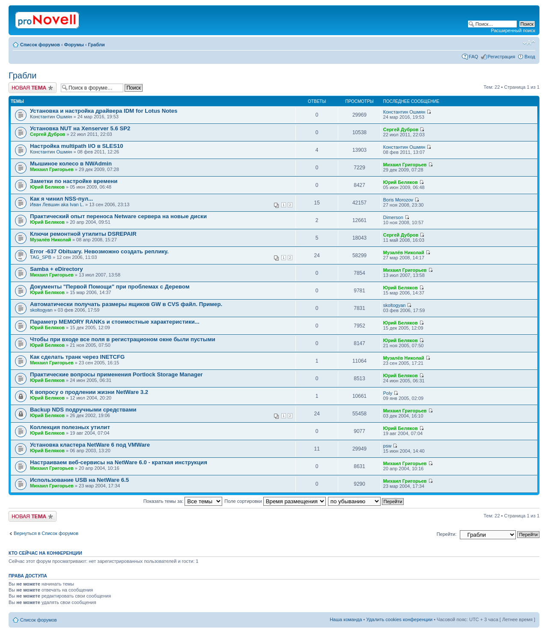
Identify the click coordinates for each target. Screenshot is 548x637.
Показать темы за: (183, 501)
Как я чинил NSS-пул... (61, 198)
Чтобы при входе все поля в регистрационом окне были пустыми (122, 339)
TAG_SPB (40, 257)
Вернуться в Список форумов (46, 533)
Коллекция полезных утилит (70, 427)
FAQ (473, 56)
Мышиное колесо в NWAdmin (71, 163)
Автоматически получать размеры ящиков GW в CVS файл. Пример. (126, 304)
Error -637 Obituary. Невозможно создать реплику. (99, 251)
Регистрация (501, 56)
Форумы (74, 44)
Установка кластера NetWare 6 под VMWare (90, 445)
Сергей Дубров (47, 134)
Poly (387, 393)
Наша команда (346, 619)
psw (387, 445)
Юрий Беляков (47, 186)
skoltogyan (41, 309)
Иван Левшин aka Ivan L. (57, 204)
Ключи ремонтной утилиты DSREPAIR (83, 234)
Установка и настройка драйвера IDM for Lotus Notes (103, 111)
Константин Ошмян (51, 116)
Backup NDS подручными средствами (83, 409)
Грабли (96, 44)
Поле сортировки (274, 501)
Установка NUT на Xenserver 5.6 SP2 (80, 128)
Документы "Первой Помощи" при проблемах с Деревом (110, 286)
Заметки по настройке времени (73, 181)
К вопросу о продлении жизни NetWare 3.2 (89, 392)
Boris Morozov (398, 199)
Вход (529, 56)
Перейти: (447, 534)
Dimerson (393, 217)
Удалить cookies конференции (399, 619)
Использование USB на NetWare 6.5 (79, 480)
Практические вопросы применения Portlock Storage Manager (116, 374)
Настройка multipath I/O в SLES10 (76, 146)
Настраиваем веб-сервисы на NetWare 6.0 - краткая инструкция (118, 462)
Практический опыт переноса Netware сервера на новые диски (118, 216)
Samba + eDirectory (56, 269)
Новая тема (33, 87)
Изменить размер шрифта (529, 43)
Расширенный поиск (513, 30)
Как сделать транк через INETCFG (77, 357)
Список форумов (40, 44)
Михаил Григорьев (52, 169)
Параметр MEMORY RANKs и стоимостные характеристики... (115, 321)
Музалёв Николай (50, 239)
